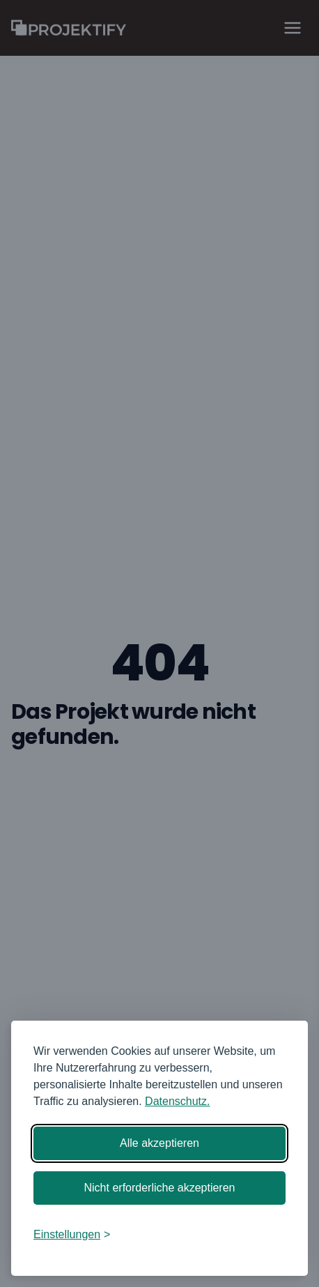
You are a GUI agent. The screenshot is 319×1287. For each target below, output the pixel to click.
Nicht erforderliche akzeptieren (159, 1188)
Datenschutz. (177, 1101)
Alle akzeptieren (159, 1143)
